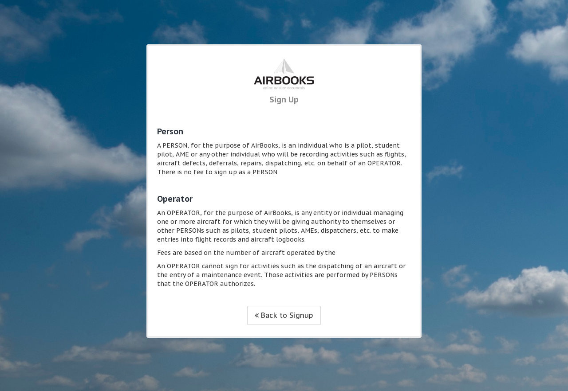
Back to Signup (284, 315)
